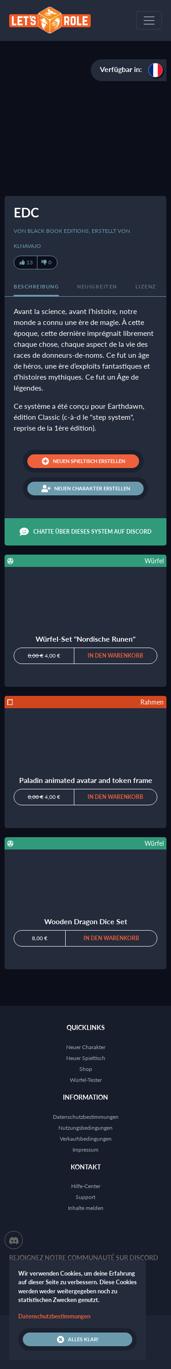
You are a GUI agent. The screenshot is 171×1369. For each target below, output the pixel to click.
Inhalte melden (86, 1207)
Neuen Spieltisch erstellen (83, 461)
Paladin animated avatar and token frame (85, 780)
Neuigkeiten (97, 286)
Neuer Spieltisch (85, 1058)
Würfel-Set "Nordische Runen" (85, 638)
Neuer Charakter (85, 1047)
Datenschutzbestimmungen (86, 1116)
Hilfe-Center (85, 1186)
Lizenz (145, 286)
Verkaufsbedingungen (86, 1138)
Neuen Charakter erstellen (85, 488)
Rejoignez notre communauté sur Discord (83, 1257)
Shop (85, 1068)
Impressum (85, 1149)
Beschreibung (36, 286)
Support (85, 1197)
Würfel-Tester (86, 1079)
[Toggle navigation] (149, 20)
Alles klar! (77, 1339)
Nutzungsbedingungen (85, 1127)
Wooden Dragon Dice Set (85, 921)
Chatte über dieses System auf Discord (85, 531)
